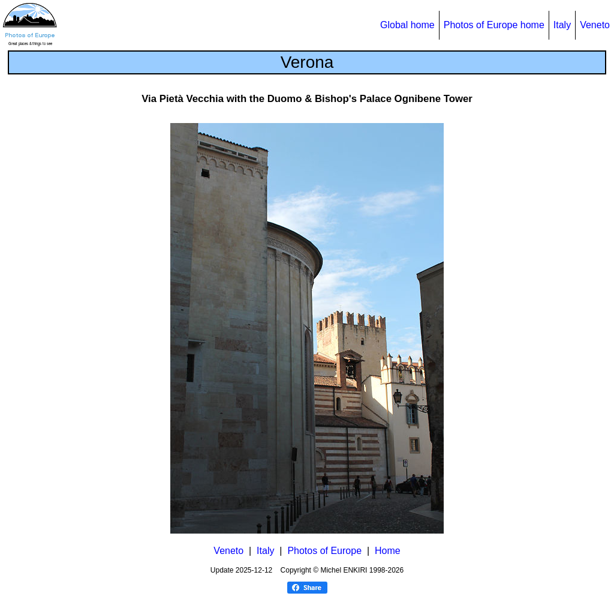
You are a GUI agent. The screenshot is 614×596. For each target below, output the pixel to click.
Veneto (595, 25)
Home (388, 551)
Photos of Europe (324, 551)
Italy (562, 25)
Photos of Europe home (494, 25)
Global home (407, 25)
